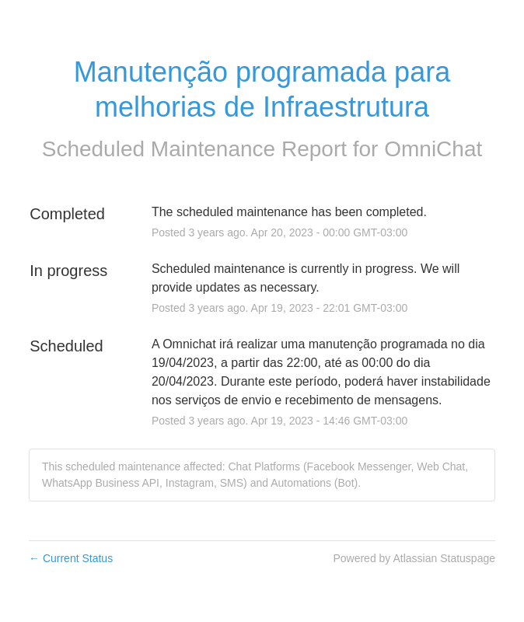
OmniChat (433, 149)
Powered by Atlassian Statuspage (414, 558)
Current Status (71, 558)
